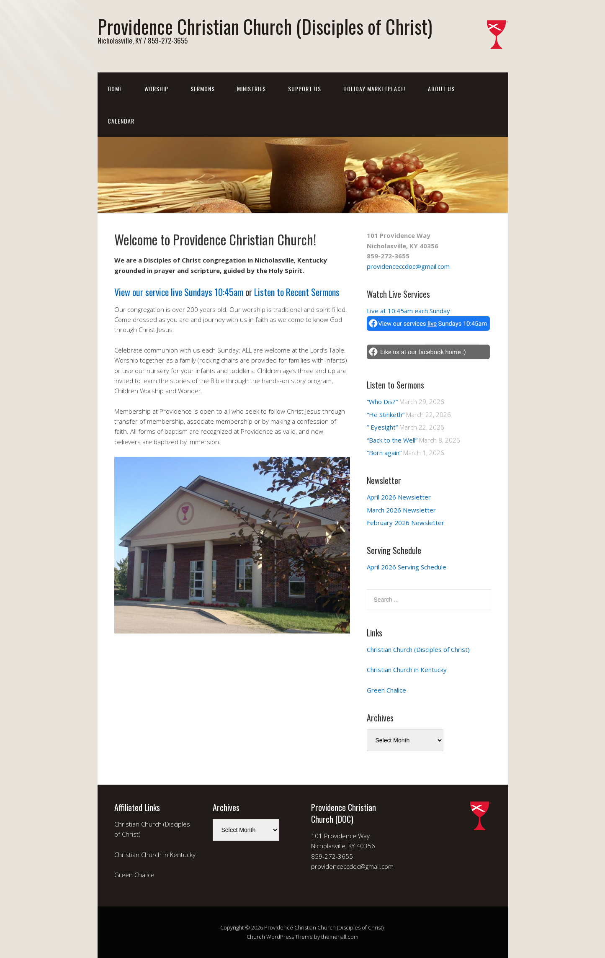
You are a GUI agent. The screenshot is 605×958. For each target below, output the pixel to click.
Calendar (121, 120)
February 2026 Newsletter (405, 522)
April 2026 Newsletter (399, 497)
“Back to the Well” (392, 440)
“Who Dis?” (382, 401)
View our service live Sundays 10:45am (178, 292)
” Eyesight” (382, 427)
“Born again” (384, 452)
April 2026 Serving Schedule (406, 567)
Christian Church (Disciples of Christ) (418, 649)
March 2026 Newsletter (401, 510)
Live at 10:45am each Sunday (408, 310)
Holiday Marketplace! (374, 88)
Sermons (203, 88)
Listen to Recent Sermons (297, 292)
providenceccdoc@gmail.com (408, 266)
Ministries (251, 88)
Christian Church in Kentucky (407, 669)
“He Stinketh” (385, 414)
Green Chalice (386, 690)
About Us (441, 88)
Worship (156, 88)
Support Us (304, 88)
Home (115, 88)
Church (256, 936)
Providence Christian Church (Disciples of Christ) (265, 26)
